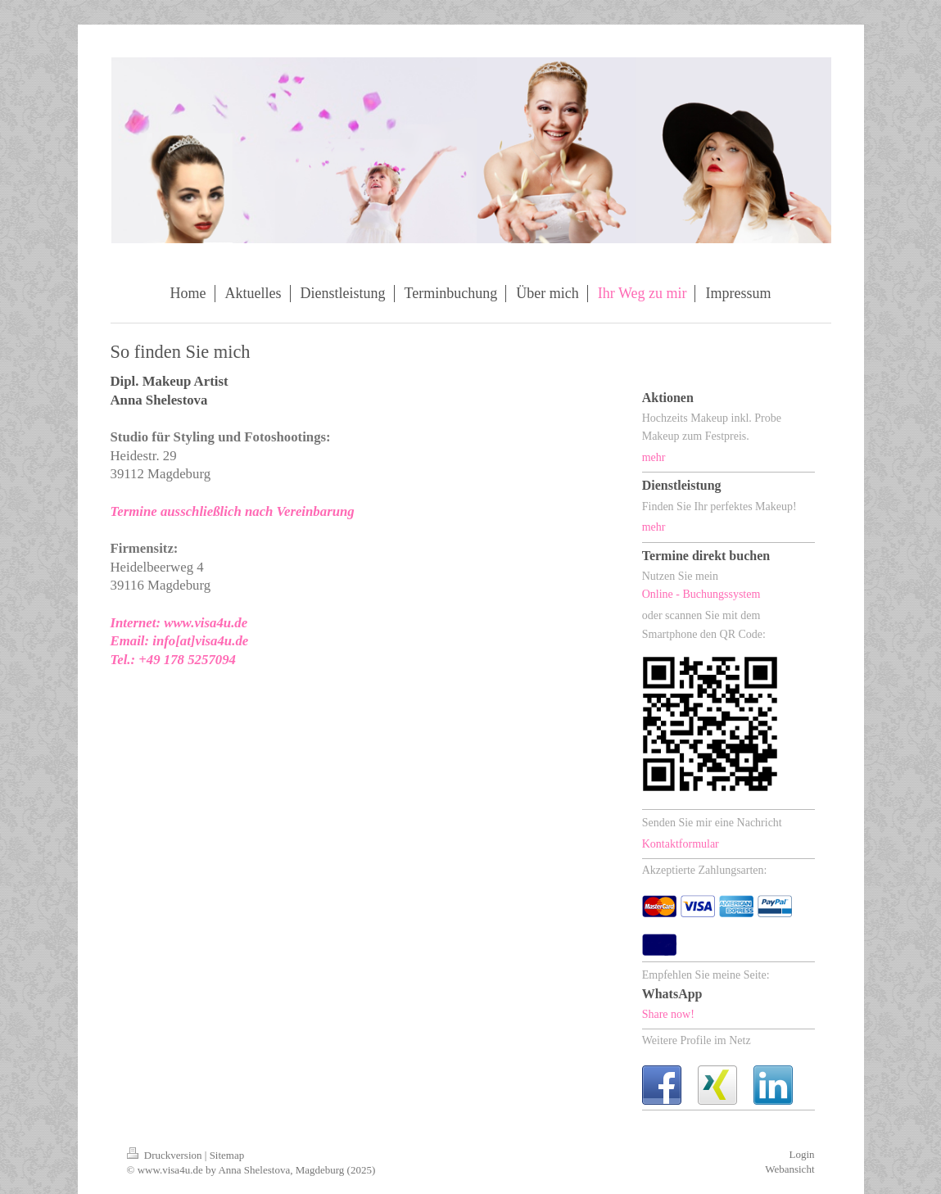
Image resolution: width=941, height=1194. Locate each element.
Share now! (668, 1014)
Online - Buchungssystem (701, 594)
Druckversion (166, 1155)
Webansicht (789, 1169)
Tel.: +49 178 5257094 (173, 659)
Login (801, 1154)
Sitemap (227, 1155)
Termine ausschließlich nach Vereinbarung (233, 511)
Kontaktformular (680, 844)
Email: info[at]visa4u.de (180, 641)
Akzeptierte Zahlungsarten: (704, 870)
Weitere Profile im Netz (696, 1040)
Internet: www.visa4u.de (179, 623)
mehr (654, 457)
